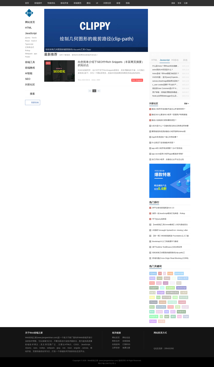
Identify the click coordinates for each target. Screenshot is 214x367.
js (164, 273)
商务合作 (116, 341)
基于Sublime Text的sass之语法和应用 (167, 247)
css (158, 297)
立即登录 (116, 348)
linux (152, 307)
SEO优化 (172, 302)
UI (97, 3)
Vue (166, 312)
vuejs (170, 273)
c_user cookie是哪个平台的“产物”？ (166, 85)
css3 (166, 283)
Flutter (27, 57)
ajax (35, 54)
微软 (173, 316)
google (185, 307)
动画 (175, 297)
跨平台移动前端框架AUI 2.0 (163, 208)
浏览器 (161, 321)
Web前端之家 (92, 360)
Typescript (29, 44)
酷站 (89, 3)
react (152, 297)
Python (153, 321)
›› (98, 91)
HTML (154, 60)
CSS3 (170, 307)
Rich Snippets (137, 80)
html (179, 283)
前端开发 (154, 316)
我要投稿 (32, 103)
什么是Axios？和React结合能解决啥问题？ (166, 66)
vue (162, 288)
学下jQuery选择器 (159, 219)
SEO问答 (184, 297)
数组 (152, 312)
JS (160, 273)
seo (173, 278)
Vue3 (159, 278)
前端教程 (170, 288)
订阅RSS (126, 344)
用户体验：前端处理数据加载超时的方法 (166, 92)
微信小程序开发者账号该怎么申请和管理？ (168, 109)
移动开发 (64, 3)
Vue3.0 (34, 41)
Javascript (165, 60)
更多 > (186, 104)
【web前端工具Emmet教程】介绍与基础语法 (170, 225)
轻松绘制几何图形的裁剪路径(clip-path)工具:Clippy (68, 49)
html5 (152, 278)
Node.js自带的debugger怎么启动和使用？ (166, 96)
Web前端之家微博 (165, 341)
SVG (152, 283)
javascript (179, 273)
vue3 (159, 283)
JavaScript (181, 288)
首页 (27, 3)
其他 (185, 60)
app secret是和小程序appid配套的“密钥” (167, 154)
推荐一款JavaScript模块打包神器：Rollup (168, 213)
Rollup (27, 50)
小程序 (184, 292)
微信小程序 (183, 278)
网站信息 (126, 337)
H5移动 (174, 60)
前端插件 (38, 3)
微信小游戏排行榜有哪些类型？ (164, 120)
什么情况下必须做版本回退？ (163, 143)
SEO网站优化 (172, 292)
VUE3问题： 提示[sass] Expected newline (166, 77)
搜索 (171, 3)
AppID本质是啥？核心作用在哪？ (165, 137)
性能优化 (51, 3)
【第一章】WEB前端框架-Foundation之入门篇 (170, 236)
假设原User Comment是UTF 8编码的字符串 (166, 88)
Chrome (153, 302)
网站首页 (30, 22)
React (27, 41)
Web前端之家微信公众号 (156, 341)
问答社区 (107, 3)
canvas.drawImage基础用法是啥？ (165, 81)
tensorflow (161, 307)
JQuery (153, 273)
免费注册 (126, 348)
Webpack (28, 54)
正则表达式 (29, 47)
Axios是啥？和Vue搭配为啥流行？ (165, 73)
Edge (186, 316)
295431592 (169, 348)
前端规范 (77, 3)
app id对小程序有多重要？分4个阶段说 (167, 148)
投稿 (128, 3)
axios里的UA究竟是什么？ (162, 70)
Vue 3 (152, 292)
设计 (173, 312)
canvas (163, 302)
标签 (118, 3)
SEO (27, 79)
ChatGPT (154, 288)
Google (161, 292)
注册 (186, 3)
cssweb (182, 302)
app (179, 316)
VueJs (34, 38)
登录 (179, 3)
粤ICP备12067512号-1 (107, 363)
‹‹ (90, 91)
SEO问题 (166, 297)
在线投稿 (126, 341)
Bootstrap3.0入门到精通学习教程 (165, 241)
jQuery (27, 38)
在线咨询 (116, 344)
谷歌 (178, 307)
